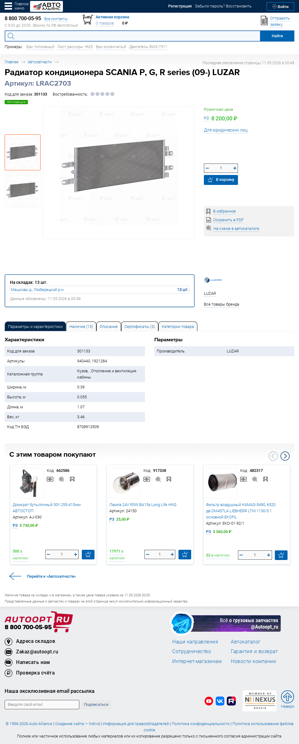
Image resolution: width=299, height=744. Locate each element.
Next (285, 456)
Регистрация (180, 6)
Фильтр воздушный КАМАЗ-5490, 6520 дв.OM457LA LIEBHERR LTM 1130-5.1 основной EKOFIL (240, 511)
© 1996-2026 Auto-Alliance (29, 723)
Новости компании (253, 661)
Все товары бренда (221, 304)
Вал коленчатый (111, 46)
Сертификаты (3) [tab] (140, 326)
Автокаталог (246, 641)
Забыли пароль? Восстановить (223, 6)
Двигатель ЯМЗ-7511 (148, 46)
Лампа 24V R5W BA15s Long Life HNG (143, 504)
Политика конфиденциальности (201, 723)
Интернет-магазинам (197, 661)
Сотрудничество (191, 651)
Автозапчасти (40, 62)
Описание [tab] (109, 326)
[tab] (35, 326)
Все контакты (56, 18)
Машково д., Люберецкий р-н (37, 289)
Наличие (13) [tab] (81, 326)
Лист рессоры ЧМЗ (75, 46)
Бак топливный (40, 46)
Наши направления (195, 641)
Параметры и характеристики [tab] (35, 326)
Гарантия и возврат (254, 651)
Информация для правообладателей (136, 723)
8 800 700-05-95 (28, 627)
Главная (11, 62)
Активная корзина (112, 17)
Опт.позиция (16, 102)
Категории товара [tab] (178, 326)
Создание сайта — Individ (77, 723)
